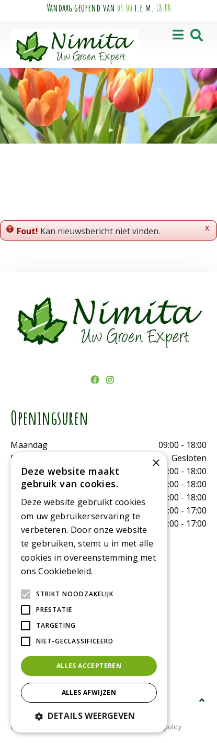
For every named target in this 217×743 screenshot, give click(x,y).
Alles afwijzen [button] (89, 692)
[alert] (88, 592)
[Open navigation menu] (178, 35)
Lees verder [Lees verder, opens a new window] (113, 571)
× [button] (155, 463)
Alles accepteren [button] (88, 665)
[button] (89, 715)
